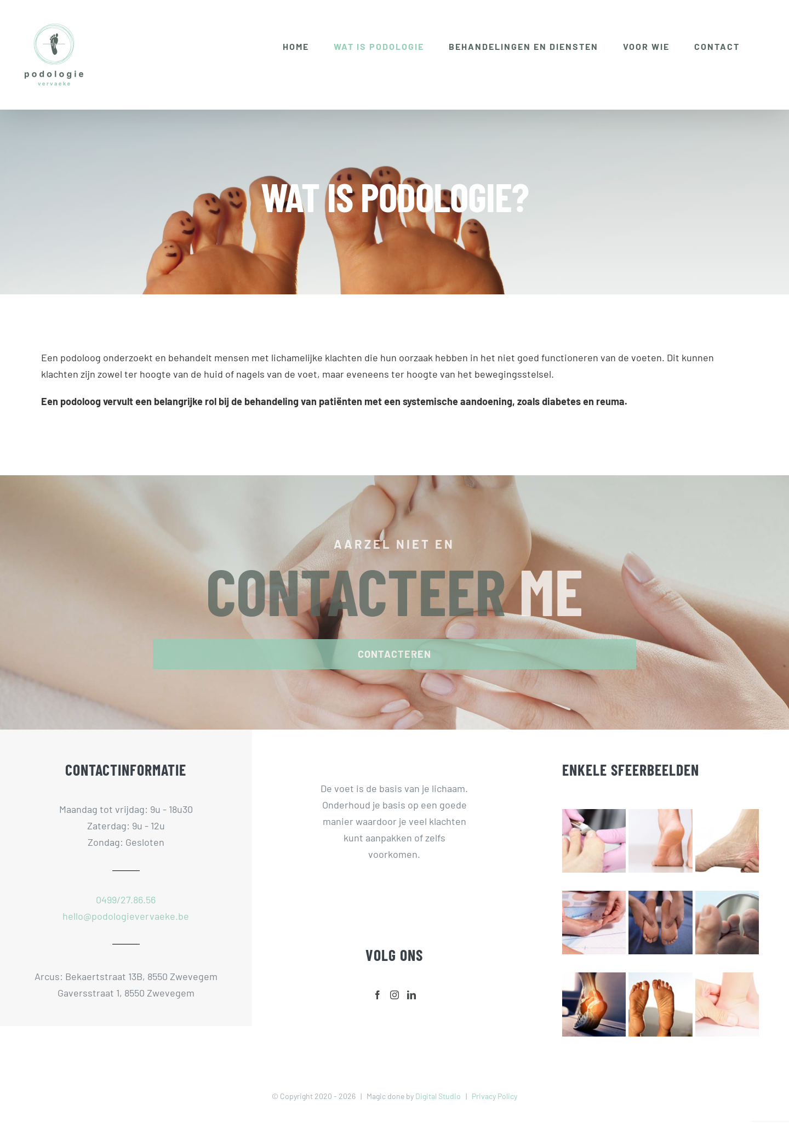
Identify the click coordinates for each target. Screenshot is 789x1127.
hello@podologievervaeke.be (125, 916)
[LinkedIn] (411, 995)
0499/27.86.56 (126, 899)
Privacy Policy (494, 1096)
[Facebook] (377, 995)
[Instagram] (394, 995)
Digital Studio (438, 1096)
